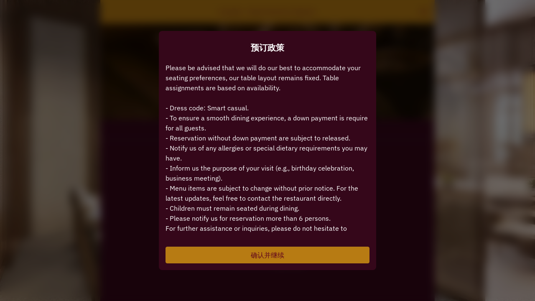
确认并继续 (267, 255)
